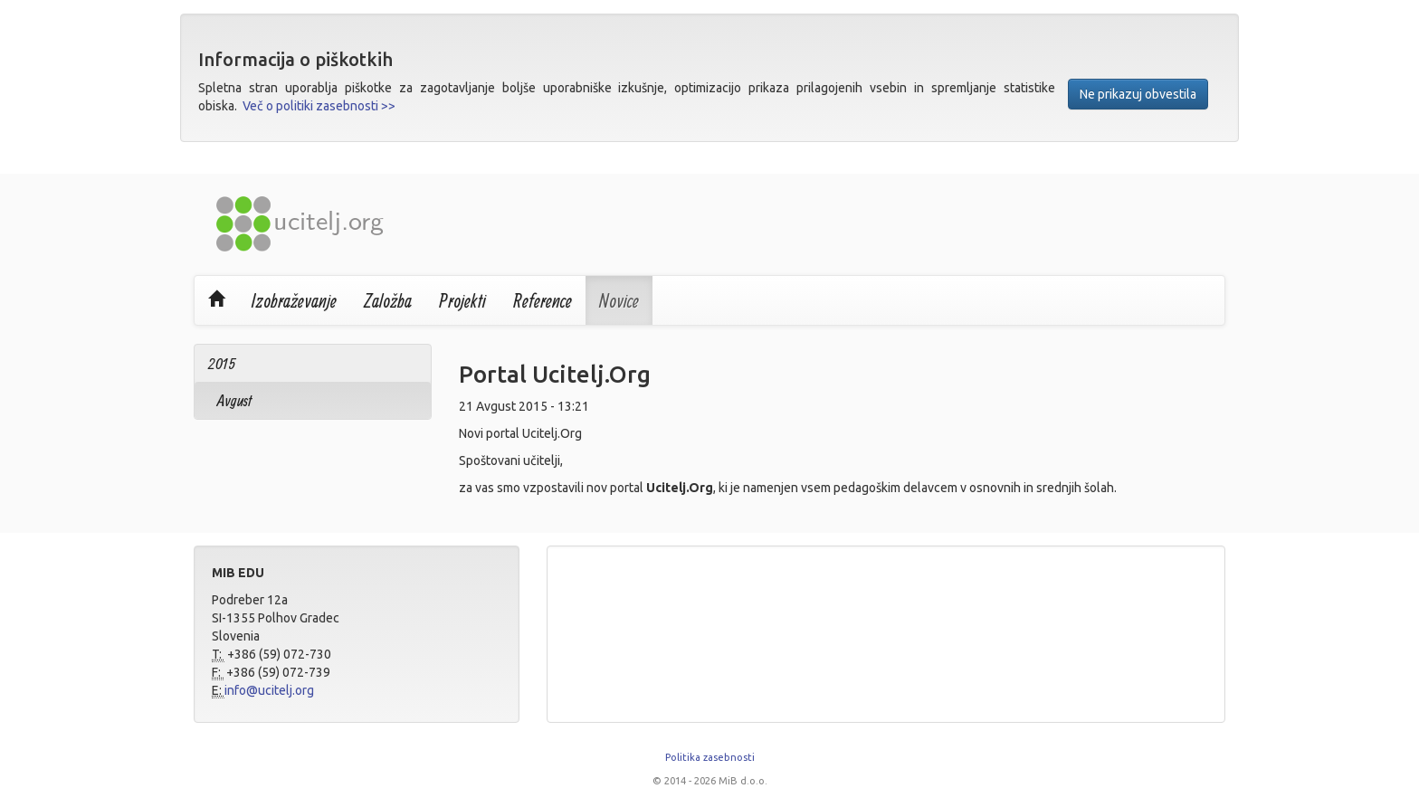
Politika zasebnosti (710, 757)
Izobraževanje (294, 300)
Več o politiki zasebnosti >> (319, 106)
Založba (388, 300)
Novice (619, 300)
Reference (542, 300)
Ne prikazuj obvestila (1138, 94)
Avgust (234, 400)
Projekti (462, 300)
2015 (221, 363)
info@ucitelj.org (269, 690)
